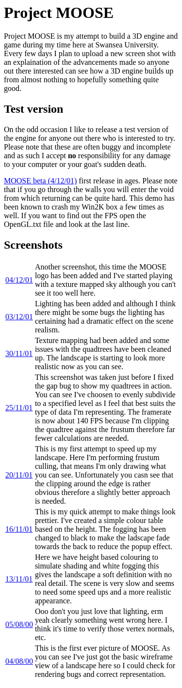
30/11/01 (19, 353)
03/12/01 (19, 317)
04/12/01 (19, 280)
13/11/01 (19, 579)
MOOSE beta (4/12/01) (40, 181)
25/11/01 (19, 408)
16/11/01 (19, 529)
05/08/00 (19, 624)
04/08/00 (19, 661)
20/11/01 (19, 475)
